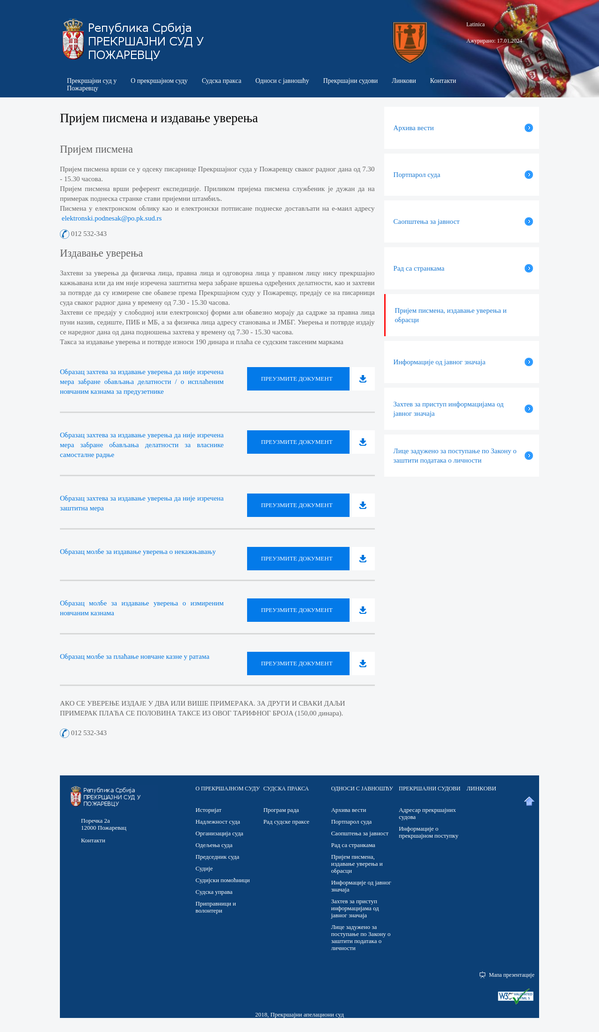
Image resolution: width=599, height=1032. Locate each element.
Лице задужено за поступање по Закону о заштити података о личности (360, 937)
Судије (204, 868)
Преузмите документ (297, 378)
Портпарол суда (351, 821)
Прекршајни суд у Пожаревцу (92, 84)
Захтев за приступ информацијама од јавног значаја (355, 908)
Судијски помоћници (223, 880)
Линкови (404, 80)
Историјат (208, 809)
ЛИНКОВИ (481, 788)
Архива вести (348, 809)
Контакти (443, 80)
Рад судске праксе (286, 821)
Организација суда (219, 833)
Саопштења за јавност (359, 833)
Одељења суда (214, 844)
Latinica (476, 24)
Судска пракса (221, 80)
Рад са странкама (353, 844)
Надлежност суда (218, 821)
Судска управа (214, 891)
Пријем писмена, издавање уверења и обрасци (356, 863)
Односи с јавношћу (282, 80)
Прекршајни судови (350, 80)
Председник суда (217, 856)
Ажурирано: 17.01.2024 (494, 40)
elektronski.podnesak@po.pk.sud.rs (111, 218)
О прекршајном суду (159, 80)
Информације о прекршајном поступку (428, 832)
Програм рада (281, 809)
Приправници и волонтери (216, 907)
